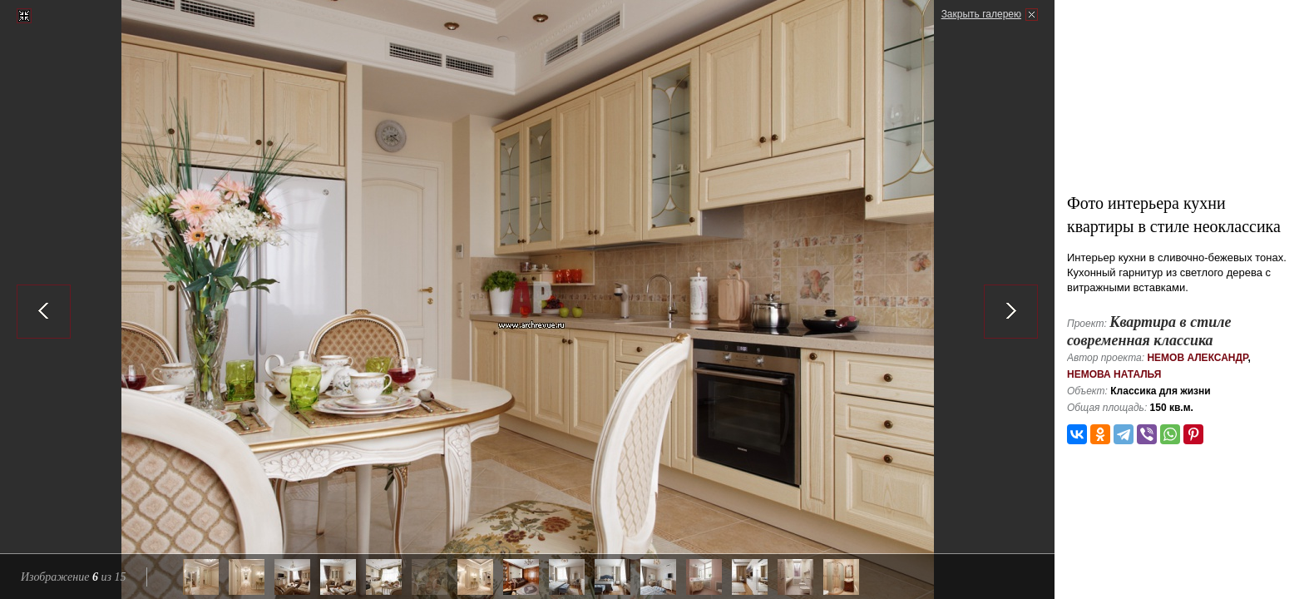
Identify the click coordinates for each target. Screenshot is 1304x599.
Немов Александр (1197, 358)
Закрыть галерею (981, 14)
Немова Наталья (1114, 374)
